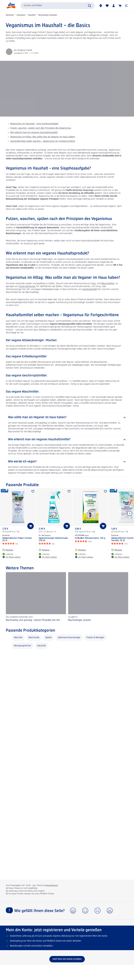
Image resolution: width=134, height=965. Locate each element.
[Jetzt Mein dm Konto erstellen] (67, 959)
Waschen (18, 637)
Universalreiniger (27, 286)
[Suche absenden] (89, 5)
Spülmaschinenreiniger (69, 637)
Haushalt (31, 15)
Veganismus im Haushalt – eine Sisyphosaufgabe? (34, 124)
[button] (126, 5)
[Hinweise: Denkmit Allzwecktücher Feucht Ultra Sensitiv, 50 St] (116, 549)
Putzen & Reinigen (95, 637)
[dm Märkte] (100, 5)
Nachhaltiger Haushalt (47, 15)
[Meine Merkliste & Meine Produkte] (107, 5)
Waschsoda (33, 637)
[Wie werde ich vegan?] (67, 462)
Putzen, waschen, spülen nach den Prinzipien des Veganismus (40, 128)
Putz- (93, 283)
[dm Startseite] (11, 5)
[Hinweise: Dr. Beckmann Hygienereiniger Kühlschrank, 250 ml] (44, 549)
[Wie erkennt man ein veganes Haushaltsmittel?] (67, 440)
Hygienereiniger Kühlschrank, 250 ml (53, 539)
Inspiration (20, 15)
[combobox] (57, 5)
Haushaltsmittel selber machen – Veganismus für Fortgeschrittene (42, 141)
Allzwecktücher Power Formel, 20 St (17, 539)
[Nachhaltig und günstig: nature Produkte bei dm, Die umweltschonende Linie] (36, 597)
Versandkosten (52, 885)
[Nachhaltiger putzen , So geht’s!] (98, 597)
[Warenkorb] (120, 5)
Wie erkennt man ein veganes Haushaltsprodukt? (34, 132)
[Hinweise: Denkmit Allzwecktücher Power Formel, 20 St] (7, 549)
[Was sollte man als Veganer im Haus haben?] (67, 417)
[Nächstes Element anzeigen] (129, 513)
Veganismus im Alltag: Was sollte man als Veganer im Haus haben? (42, 137)
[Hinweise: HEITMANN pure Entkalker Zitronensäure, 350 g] (80, 549)
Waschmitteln (108, 283)
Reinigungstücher (22, 646)
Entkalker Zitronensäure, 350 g (90, 538)
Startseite (10, 15)
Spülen (48, 637)
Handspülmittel (89, 289)
